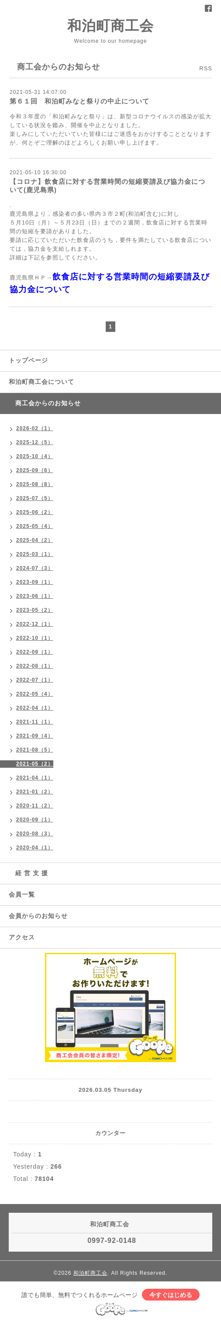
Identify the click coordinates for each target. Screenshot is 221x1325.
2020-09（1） (34, 820)
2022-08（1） (34, 666)
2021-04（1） (34, 778)
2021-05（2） (34, 764)
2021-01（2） (34, 792)
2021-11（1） (34, 722)
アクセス (22, 937)
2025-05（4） (34, 526)
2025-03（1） (34, 554)
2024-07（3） (34, 568)
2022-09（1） (34, 652)
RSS (205, 68)
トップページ (28, 360)
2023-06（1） (34, 596)
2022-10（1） (34, 638)
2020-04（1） (34, 848)
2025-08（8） (34, 484)
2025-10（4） (34, 456)
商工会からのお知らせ (45, 403)
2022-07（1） (34, 680)
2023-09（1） (34, 582)
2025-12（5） (34, 442)
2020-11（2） (34, 806)
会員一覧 (22, 894)
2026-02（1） (34, 428)
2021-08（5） (34, 750)
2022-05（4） (34, 694)
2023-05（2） (34, 610)
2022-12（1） (34, 624)
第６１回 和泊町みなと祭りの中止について (79, 101)
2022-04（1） (34, 708)
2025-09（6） (34, 470)
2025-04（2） (34, 540)
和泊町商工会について (41, 381)
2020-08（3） (34, 834)
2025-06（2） (34, 512)
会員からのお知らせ (38, 915)
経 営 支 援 (28, 873)
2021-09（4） (34, 736)
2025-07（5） (34, 498)
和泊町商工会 (110, 26)
